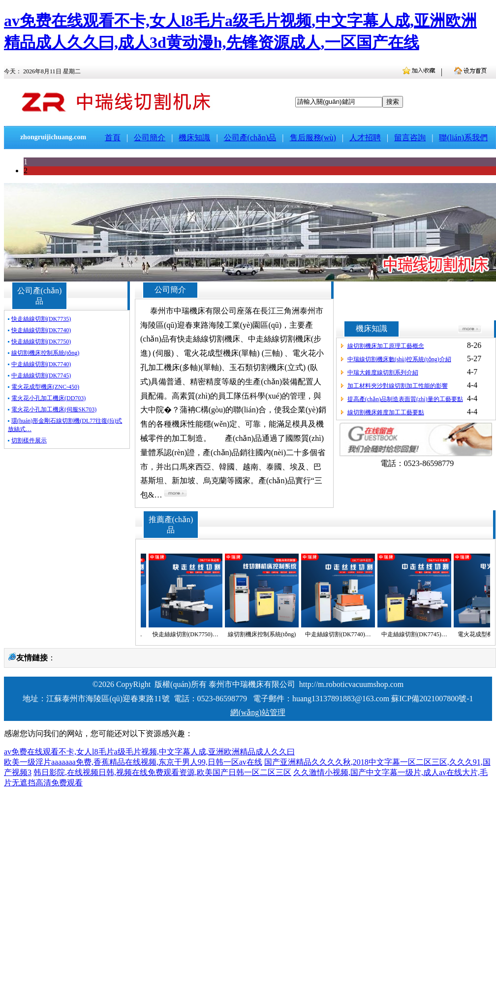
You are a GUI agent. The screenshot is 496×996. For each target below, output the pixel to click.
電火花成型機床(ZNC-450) (45, 386)
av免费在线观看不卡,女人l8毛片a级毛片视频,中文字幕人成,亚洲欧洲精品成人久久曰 (149, 751)
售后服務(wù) (313, 137)
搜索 (392, 101)
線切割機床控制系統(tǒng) (45, 352)
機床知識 (194, 137)
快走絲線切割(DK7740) (41, 330)
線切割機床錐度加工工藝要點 (385, 412)
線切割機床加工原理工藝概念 (385, 345)
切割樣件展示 (29, 440)
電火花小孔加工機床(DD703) (48, 398)
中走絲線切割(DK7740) (41, 364)
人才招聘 (365, 137)
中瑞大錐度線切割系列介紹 (382, 372)
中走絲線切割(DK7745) (41, 375)
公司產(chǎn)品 (250, 137)
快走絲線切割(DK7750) (41, 341)
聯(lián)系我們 (463, 137)
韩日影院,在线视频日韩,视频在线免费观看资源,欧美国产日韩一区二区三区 (162, 772)
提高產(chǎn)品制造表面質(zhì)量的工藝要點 (405, 399)
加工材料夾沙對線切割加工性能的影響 (397, 385)
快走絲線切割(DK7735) (41, 318)
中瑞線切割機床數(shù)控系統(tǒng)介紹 (399, 359)
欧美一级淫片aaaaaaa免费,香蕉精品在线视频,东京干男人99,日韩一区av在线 (133, 762)
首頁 (113, 137)
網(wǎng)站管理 (257, 712)
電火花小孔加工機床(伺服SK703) (53, 409)
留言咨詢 (410, 137)
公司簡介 (149, 137)
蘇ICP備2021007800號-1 (432, 698)
